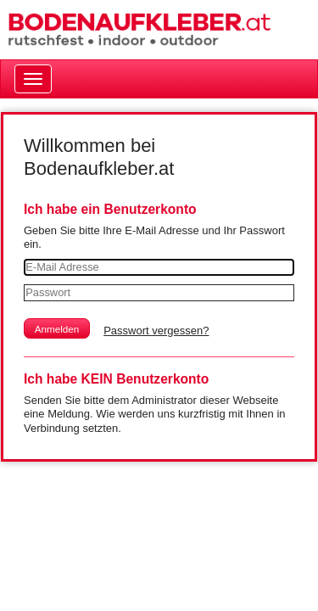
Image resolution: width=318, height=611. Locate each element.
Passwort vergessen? (156, 330)
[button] (57, 328)
